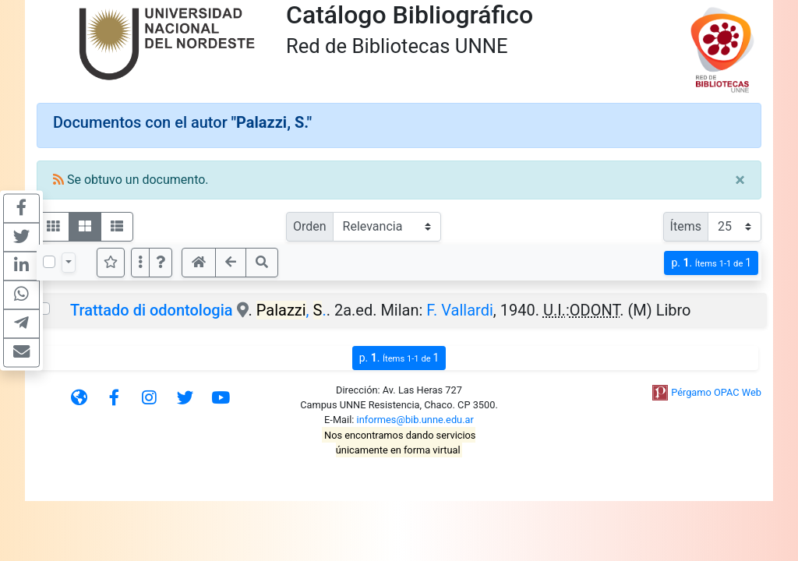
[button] (160, 262)
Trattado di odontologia (151, 310)
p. (711, 263)
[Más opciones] (140, 262)
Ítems (685, 226)
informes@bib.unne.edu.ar (415, 419)
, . (291, 310)
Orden (310, 226)
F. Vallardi (459, 310)
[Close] (740, 180)
